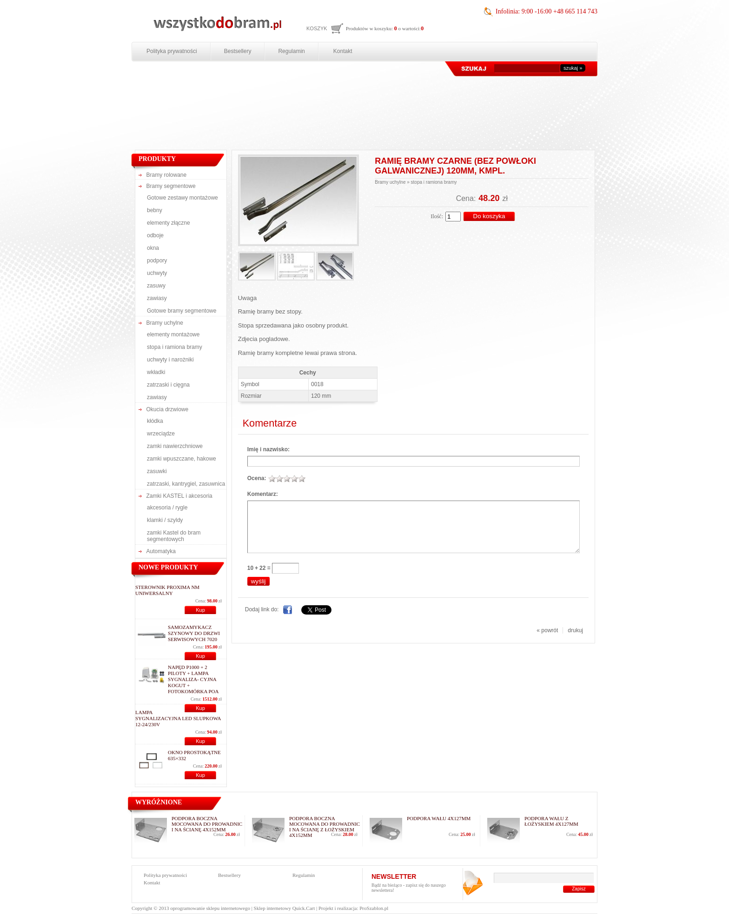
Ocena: (256, 478)
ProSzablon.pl (373, 908)
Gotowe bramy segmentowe (181, 311)
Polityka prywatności (171, 51)
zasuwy (156, 285)
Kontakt (342, 51)
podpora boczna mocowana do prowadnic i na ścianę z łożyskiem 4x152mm (324, 827)
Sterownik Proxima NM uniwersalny (167, 590)
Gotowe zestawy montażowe (182, 197)
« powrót (547, 630)
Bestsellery (238, 51)
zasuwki (157, 471)
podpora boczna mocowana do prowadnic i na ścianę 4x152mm (207, 824)
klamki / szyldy (165, 520)
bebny (154, 210)
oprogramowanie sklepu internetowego (210, 908)
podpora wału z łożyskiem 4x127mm (551, 821)
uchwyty (157, 273)
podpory (157, 260)
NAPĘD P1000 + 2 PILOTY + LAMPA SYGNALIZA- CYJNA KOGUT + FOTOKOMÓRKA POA (193, 679)
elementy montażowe (173, 334)
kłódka (155, 421)
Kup (200, 610)
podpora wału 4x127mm (439, 818)
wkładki (156, 372)
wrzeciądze (161, 433)
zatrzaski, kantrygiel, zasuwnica (186, 484)
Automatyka (161, 551)
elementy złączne (168, 223)
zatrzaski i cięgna (168, 384)
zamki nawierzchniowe (175, 446)
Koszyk (316, 28)
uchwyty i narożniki (170, 359)
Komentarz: (262, 494)
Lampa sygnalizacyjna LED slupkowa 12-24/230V (178, 718)
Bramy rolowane (166, 175)
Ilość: (437, 216)
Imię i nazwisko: (268, 449)
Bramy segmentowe (171, 186)
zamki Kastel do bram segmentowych (173, 535)
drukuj (575, 630)
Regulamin (291, 51)
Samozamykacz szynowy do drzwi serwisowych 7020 (194, 633)
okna (153, 248)
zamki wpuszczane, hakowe (181, 458)
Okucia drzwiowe (167, 409)
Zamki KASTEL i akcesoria (179, 496)
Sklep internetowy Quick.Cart (284, 908)
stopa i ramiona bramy (174, 347)
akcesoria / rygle (167, 507)
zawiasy (157, 298)
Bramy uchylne (164, 323)
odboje (155, 235)
